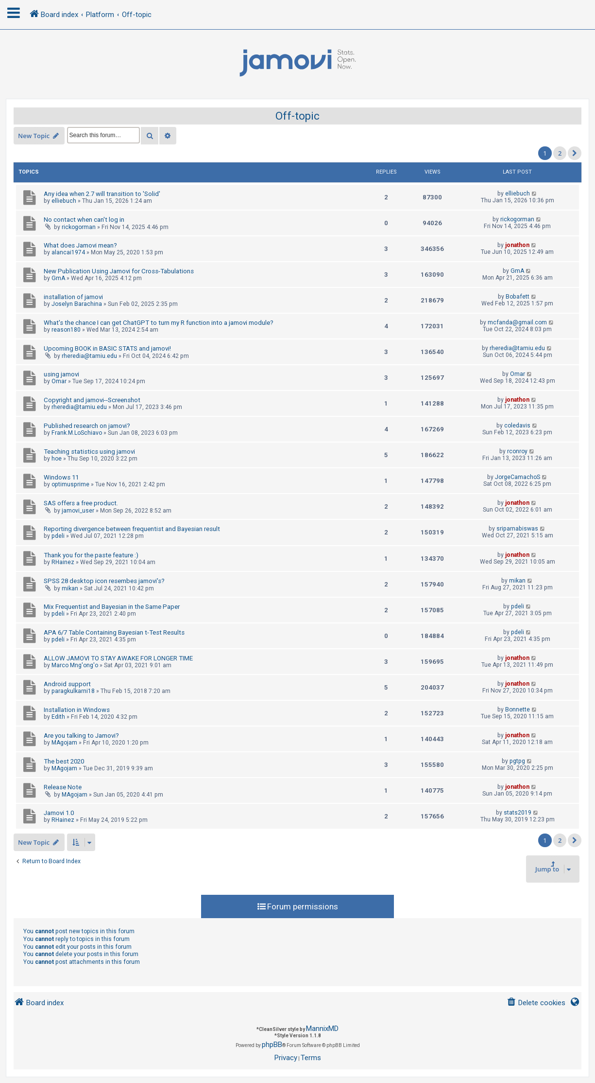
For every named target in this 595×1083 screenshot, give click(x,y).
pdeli (58, 536)
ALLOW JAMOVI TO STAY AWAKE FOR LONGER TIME (118, 658)
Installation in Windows (77, 709)
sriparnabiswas (517, 528)
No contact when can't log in (84, 219)
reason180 (66, 329)
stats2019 (517, 812)
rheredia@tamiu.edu (89, 356)
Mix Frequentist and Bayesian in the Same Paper (112, 606)
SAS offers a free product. (81, 503)
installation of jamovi (73, 297)
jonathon (517, 245)
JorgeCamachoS (517, 477)
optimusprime (70, 484)
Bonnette (517, 709)
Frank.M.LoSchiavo (76, 432)
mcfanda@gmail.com (517, 322)
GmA (58, 278)
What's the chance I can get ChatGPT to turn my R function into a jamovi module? (158, 322)
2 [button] (559, 153)
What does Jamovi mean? (80, 245)
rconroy (517, 451)
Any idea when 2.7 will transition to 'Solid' (102, 193)
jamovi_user (78, 510)
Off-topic (297, 116)
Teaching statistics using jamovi (89, 451)
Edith (58, 716)
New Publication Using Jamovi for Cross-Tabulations (119, 271)
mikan (70, 588)
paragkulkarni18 (73, 691)
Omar (59, 381)
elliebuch (63, 200)
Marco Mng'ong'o (74, 665)
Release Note (63, 787)
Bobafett (517, 296)
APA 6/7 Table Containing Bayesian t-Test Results (114, 632)
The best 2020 (64, 761)
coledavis (517, 425)
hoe (56, 458)
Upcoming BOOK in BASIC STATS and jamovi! (107, 348)
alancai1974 (68, 252)
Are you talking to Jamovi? (81, 735)
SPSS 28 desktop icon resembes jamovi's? (104, 581)
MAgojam (64, 742)
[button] (574, 153)
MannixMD (322, 1028)
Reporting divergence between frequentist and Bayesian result (132, 529)
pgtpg (517, 761)
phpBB (272, 1044)
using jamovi (61, 374)
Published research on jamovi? (87, 425)
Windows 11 (61, 477)
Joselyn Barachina (76, 304)
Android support (67, 684)
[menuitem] (536, 1003)
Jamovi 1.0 (59, 813)
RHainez (62, 562)
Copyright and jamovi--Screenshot (92, 400)
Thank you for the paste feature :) (91, 555)
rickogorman (79, 227)
